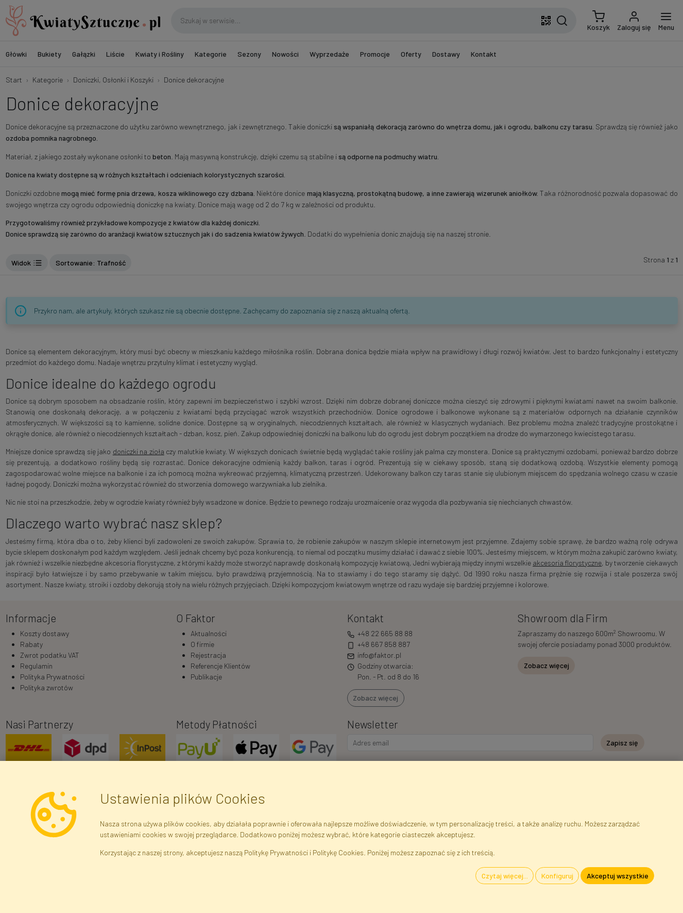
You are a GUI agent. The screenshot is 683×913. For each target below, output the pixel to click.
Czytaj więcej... (505, 875)
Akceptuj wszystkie (617, 875)
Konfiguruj (557, 875)
